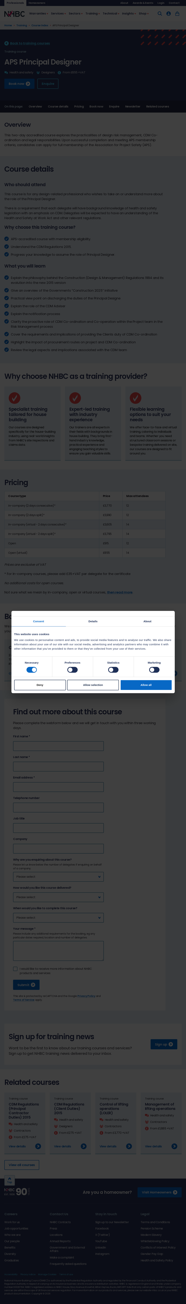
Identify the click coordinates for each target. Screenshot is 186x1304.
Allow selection (93, 684)
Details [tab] (93, 621)
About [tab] (148, 621)
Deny (40, 684)
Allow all (146, 684)
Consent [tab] (38, 621)
